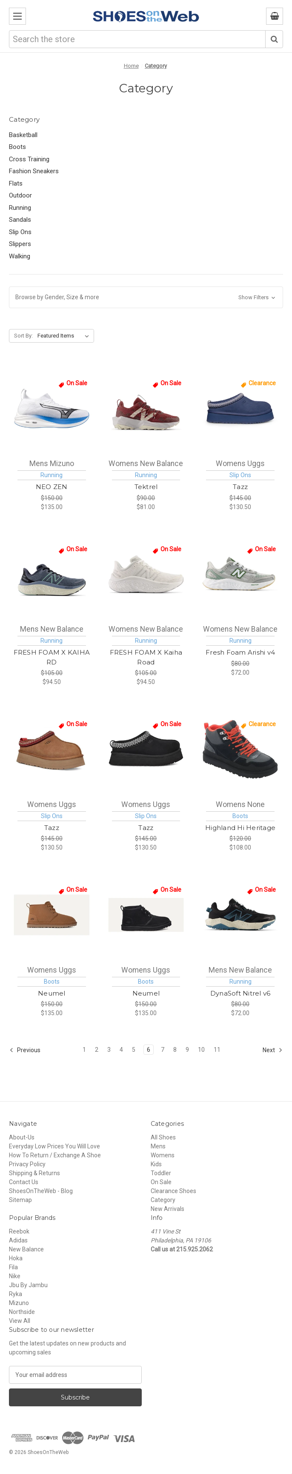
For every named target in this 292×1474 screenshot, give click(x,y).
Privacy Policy (27, 1164)
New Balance (26, 1249)
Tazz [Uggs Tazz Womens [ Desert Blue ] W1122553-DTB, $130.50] (240, 487)
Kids (156, 1164)
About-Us (21, 1137)
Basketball (23, 135)
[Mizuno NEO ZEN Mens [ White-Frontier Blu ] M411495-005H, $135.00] (51, 408)
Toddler (161, 1173)
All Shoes (163, 1137)
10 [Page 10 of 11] (201, 1049)
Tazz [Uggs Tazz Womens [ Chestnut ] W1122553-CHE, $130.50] (51, 828)
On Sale (161, 1182)
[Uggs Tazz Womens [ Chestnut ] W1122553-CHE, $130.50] (51, 749)
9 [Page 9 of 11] (187, 1049)
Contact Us (23, 1182)
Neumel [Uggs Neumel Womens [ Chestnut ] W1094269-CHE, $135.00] (52, 993)
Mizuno (19, 1302)
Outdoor (20, 195)
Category (163, 1199)
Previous (24, 1050)
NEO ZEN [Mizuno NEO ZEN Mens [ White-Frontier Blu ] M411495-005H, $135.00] (52, 487)
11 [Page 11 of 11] (217, 1049)
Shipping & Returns (34, 1173)
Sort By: (23, 335)
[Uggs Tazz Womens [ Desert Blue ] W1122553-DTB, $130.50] (240, 408)
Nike (14, 1276)
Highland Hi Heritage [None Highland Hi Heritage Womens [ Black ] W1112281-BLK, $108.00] (240, 828)
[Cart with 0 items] (274, 16)
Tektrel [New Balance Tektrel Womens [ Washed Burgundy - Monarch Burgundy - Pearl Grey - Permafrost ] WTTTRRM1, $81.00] (146, 487)
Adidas (18, 1240)
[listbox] (65, 335)
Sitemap (20, 1199)
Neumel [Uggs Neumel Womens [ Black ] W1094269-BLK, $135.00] (146, 993)
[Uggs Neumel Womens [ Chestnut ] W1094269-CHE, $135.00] (51, 914)
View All (19, 1320)
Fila (13, 1267)
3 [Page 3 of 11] (109, 1049)
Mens (158, 1146)
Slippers (20, 244)
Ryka (15, 1294)
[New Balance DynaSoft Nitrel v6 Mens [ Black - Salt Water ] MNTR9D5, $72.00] (240, 914)
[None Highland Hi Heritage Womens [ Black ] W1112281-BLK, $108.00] (240, 749)
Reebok (19, 1231)
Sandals (20, 219)
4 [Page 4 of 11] (121, 1049)
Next (273, 1050)
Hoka (16, 1258)
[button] (146, 297)
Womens (163, 1155)
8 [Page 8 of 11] (175, 1049)
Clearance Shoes (173, 1191)
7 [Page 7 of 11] (162, 1049)
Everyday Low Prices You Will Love (54, 1146)
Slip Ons (20, 232)
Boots (17, 147)
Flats (16, 183)
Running (20, 208)
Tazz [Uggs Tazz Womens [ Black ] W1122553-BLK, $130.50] (145, 828)
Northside (22, 1311)
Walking (19, 256)
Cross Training (29, 159)
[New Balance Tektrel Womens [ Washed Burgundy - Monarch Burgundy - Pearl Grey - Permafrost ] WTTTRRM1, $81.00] (146, 408)
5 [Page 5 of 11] (133, 1049)
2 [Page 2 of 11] (96, 1049)
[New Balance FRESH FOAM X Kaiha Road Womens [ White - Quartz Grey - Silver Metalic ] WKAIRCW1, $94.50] (146, 574)
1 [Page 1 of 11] (84, 1049)
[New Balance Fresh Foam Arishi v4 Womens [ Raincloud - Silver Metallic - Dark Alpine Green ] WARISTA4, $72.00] (240, 574)
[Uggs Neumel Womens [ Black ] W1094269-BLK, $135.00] (146, 914)
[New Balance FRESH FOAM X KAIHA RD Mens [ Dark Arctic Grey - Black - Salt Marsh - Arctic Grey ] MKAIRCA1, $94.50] (51, 574)
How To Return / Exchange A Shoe (55, 1155)
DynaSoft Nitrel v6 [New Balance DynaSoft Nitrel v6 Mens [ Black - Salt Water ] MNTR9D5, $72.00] (240, 993)
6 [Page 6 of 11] (148, 1049)
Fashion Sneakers (34, 171)
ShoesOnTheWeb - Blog (41, 1191)
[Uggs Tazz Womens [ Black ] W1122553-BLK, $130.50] (146, 749)
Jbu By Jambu (28, 1285)
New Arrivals (167, 1208)
